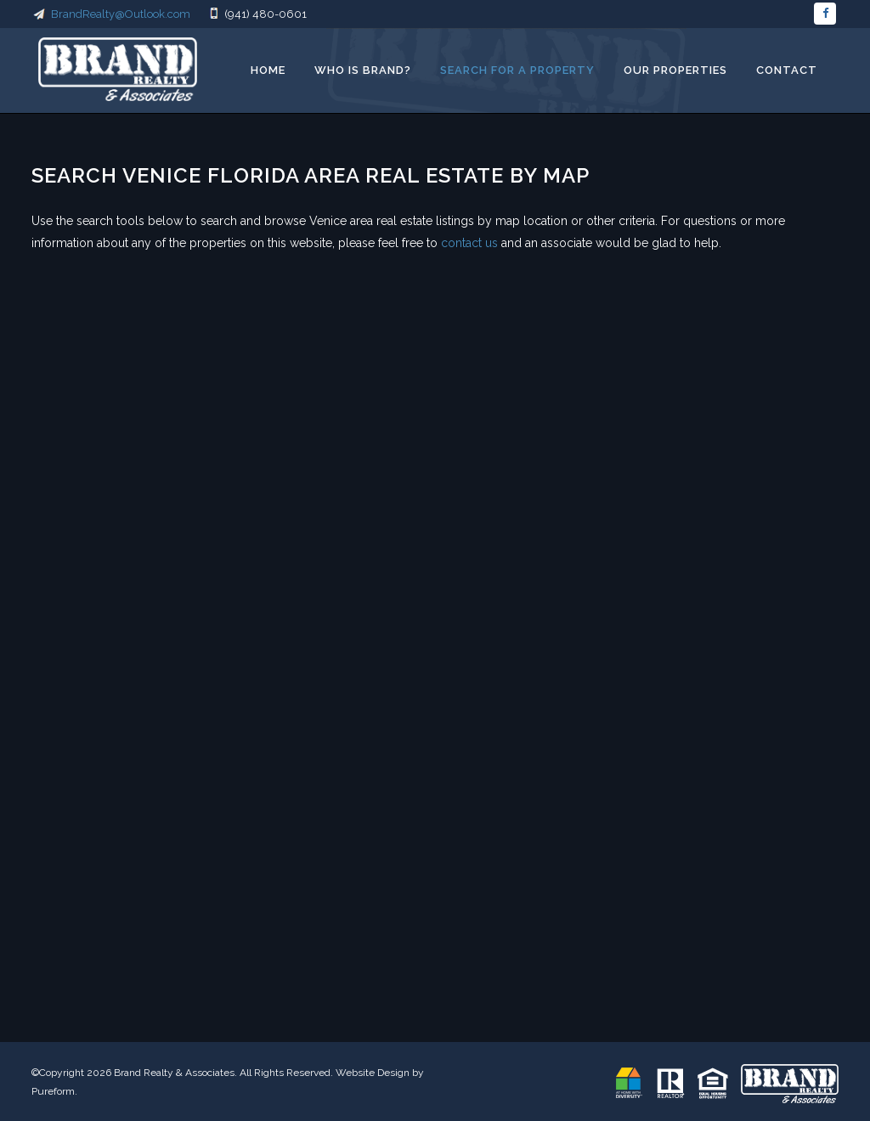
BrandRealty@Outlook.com (112, 14)
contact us (469, 243)
